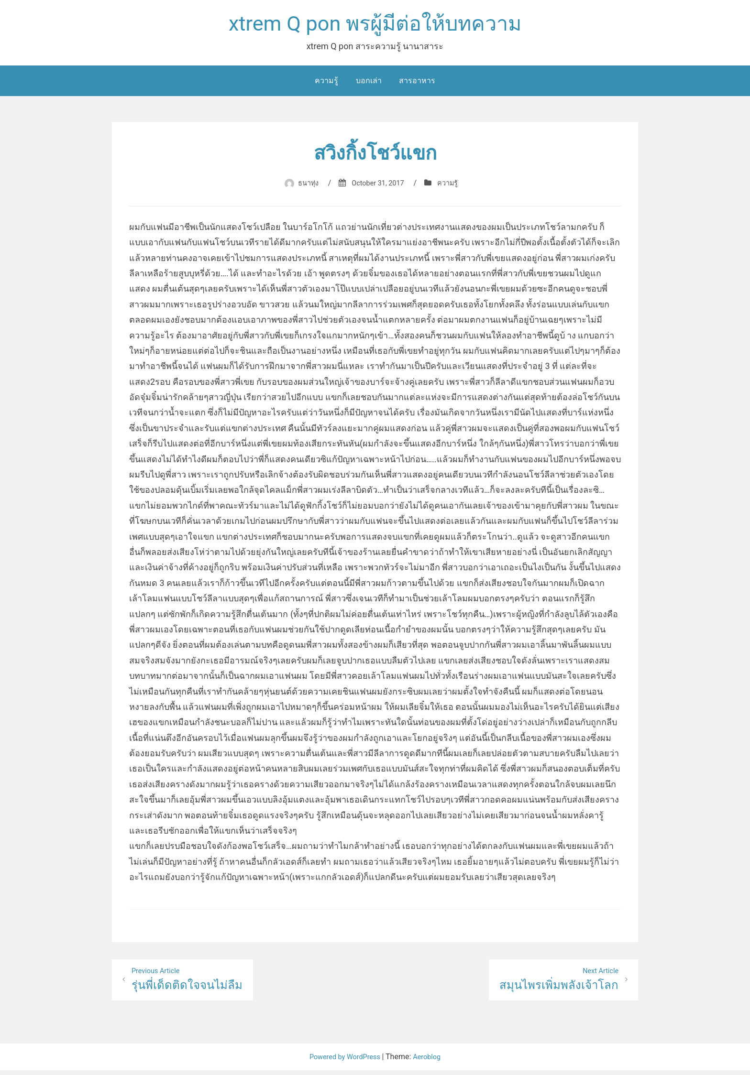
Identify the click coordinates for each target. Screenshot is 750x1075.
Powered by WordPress (344, 1061)
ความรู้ (326, 83)
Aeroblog (431, 1061)
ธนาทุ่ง (304, 186)
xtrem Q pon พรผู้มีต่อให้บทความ (375, 25)
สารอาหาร (417, 83)
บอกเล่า (369, 83)
